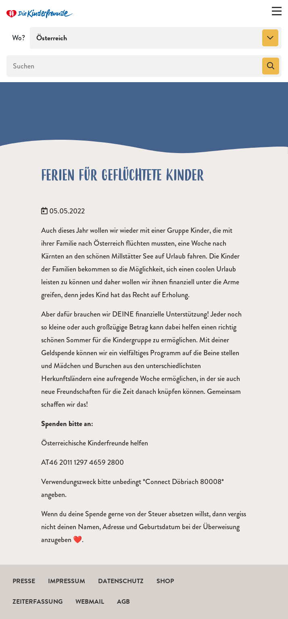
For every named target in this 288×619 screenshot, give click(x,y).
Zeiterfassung (38, 602)
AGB (123, 602)
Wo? (18, 38)
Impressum (66, 581)
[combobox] (156, 38)
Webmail (89, 602)
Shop (165, 581)
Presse (24, 581)
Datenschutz (121, 581)
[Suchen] (133, 66)
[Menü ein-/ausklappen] (277, 12)
